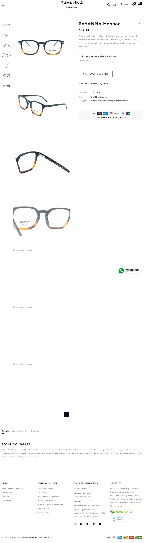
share (104, 83)
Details (5, 431)
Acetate (94, 100)
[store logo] (72, 4)
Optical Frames (121, 100)
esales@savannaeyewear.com (87, 505)
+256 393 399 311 (82, 497)
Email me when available (95, 74)
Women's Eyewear (106, 100)
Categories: (84, 100)
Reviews (46, 431)
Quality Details (25, 431)
